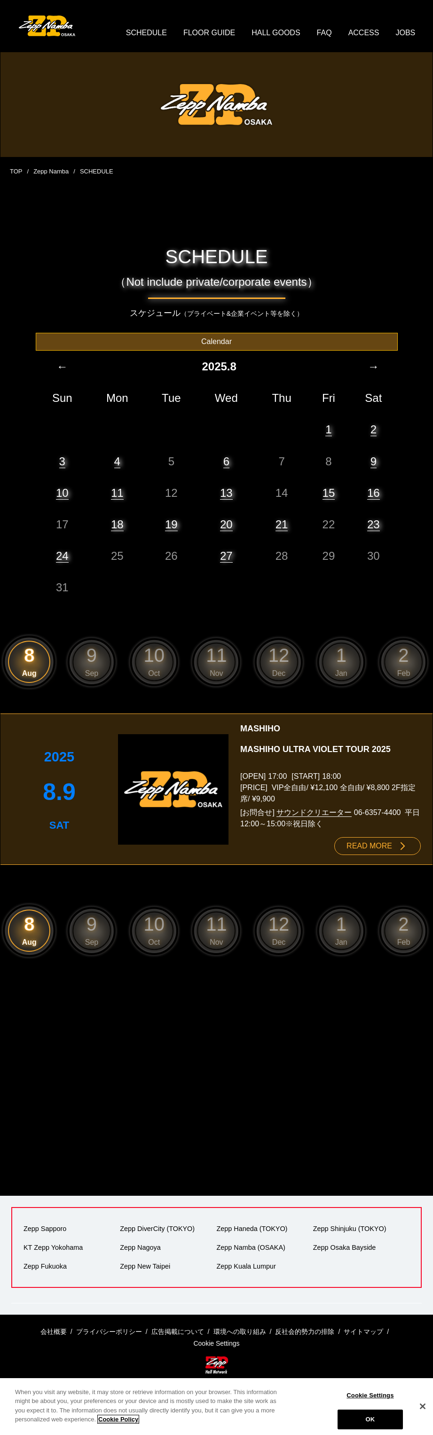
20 (226, 524)
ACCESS (363, 33)
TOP (16, 171)
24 (62, 555)
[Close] (422, 1406)
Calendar (216, 341)
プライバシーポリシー (109, 1331)
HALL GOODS (276, 33)
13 (226, 492)
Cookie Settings (370, 1395)
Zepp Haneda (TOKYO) (252, 1228)
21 (282, 524)
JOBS (405, 33)
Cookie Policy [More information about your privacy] (118, 1419)
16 (373, 492)
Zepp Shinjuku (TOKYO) (349, 1228)
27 (226, 555)
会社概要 (53, 1331)
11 (117, 492)
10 (62, 492)
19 (171, 524)
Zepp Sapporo (45, 1228)
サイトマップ (363, 1331)
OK (370, 1419)
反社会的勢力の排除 (304, 1331)
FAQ (324, 33)
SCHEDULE (146, 33)
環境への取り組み (239, 1331)
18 (117, 524)
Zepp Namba (51, 171)
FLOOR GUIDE (209, 33)
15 (329, 492)
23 (373, 524)
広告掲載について (177, 1331)
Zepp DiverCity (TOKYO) (157, 1228)
